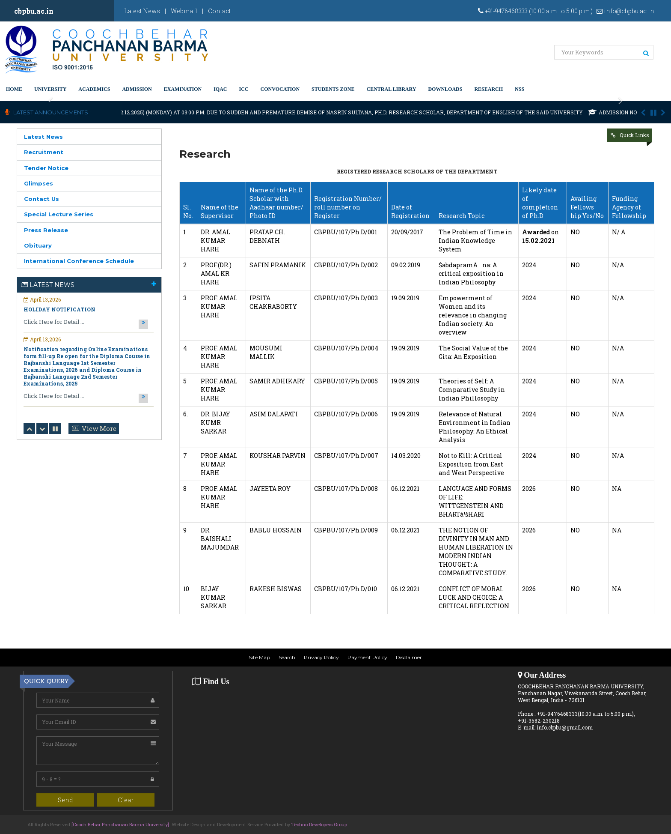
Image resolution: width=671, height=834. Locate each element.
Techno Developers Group (319, 824)
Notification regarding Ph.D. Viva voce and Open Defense (83, 366)
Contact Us (41, 198)
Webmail (184, 11)
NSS (519, 89)
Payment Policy (367, 657)
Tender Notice (46, 167)
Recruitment (43, 152)
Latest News (142, 11)
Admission (136, 89)
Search (287, 657)
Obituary (38, 245)
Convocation (280, 89)
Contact (219, 11)
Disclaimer (409, 657)
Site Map (259, 657)
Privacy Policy (321, 657)
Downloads (445, 89)
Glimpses (38, 183)
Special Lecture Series (58, 214)
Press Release (46, 230)
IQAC (220, 89)
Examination (183, 89)
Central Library (391, 89)
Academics (94, 89)
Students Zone (333, 89)
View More (99, 428)
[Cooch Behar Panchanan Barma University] (120, 824)
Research (488, 89)
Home (14, 89)
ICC (244, 89)
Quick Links (634, 135)
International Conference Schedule (79, 260)
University (50, 89)
